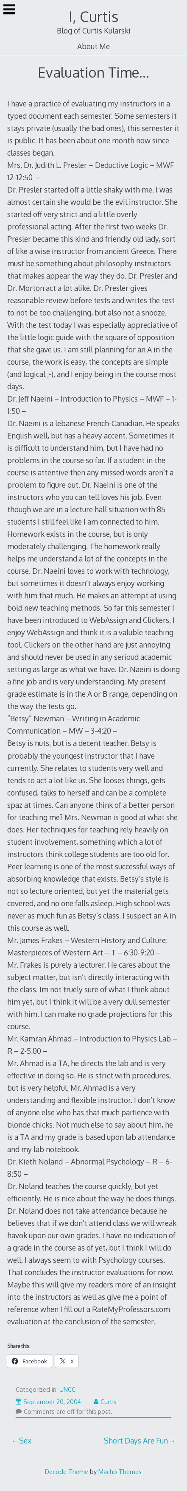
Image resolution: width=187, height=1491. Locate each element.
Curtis (105, 1401)
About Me (93, 46)
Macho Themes (120, 1471)
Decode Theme (66, 1471)
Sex (25, 1440)
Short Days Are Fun (136, 1440)
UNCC (67, 1389)
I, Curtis (93, 16)
